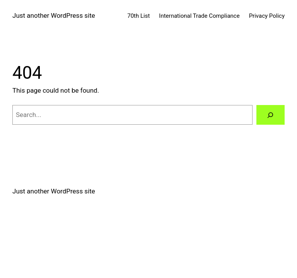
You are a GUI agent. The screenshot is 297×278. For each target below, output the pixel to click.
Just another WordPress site (53, 15)
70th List (138, 15)
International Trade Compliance (199, 15)
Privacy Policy (267, 15)
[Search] (270, 115)
